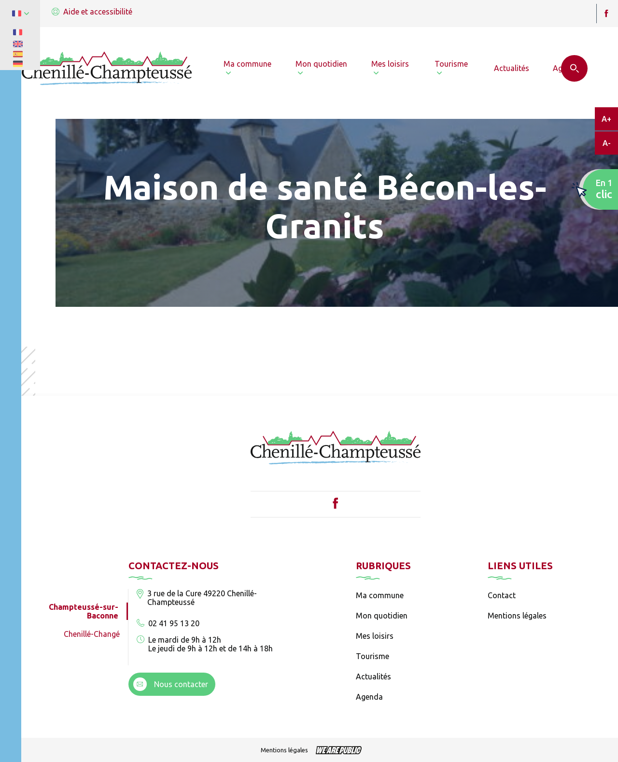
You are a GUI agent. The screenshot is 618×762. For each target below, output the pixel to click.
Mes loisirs (374, 636)
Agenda (369, 696)
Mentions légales (517, 615)
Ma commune (380, 595)
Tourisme (372, 656)
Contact (502, 595)
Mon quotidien (381, 615)
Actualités (373, 676)
